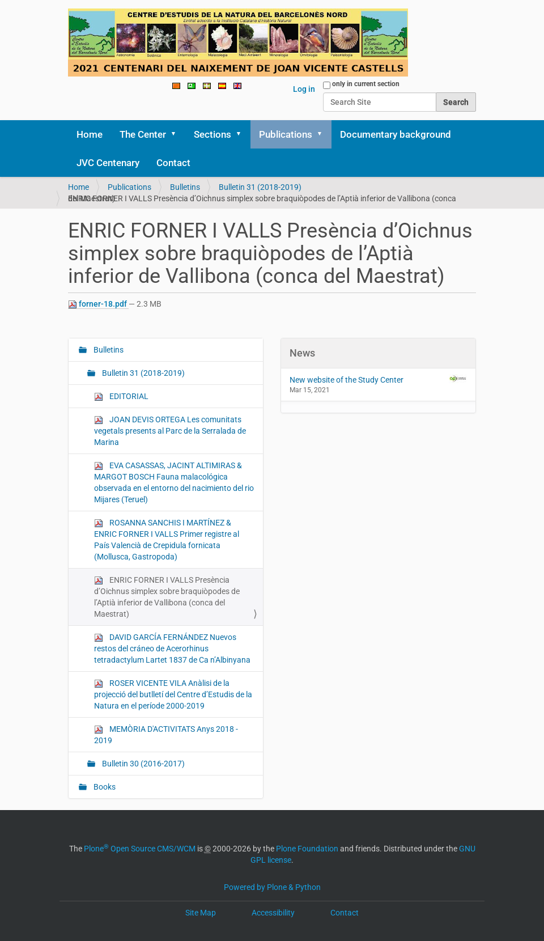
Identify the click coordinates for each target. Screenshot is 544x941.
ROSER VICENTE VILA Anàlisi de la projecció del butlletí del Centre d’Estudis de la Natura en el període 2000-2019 (173, 694)
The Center (143, 134)
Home (89, 134)
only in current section (366, 84)
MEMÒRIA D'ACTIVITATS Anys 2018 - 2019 (166, 734)
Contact (173, 162)
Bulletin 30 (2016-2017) (142, 763)
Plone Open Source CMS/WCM (140, 848)
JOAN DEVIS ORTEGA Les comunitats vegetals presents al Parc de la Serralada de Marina (170, 431)
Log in (304, 89)
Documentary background (395, 134)
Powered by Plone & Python (272, 887)
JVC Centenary (107, 162)
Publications (285, 134)
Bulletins (185, 187)
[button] (177, 134)
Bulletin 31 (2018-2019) (260, 187)
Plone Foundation (307, 848)
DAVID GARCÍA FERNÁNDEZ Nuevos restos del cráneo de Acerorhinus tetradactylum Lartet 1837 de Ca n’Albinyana (172, 648)
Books (104, 786)
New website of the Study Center (378, 379)
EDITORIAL (121, 396)
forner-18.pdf (98, 304)
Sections (212, 134)
